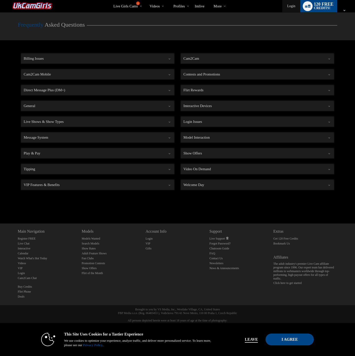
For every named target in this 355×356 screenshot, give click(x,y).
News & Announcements (224, 268)
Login (291, 6)
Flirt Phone (24, 291)
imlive (199, 6)
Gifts (148, 248)
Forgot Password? (220, 243)
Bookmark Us (281, 243)
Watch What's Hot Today (32, 258)
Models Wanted (91, 238)
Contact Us (216, 258)
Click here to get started (287, 283)
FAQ (212, 253)
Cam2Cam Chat (27, 278)
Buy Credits (25, 286)
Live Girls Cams (126, 4)
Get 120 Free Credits (285, 238)
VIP (20, 268)
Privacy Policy (88, 345)
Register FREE (27, 238)
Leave (246, 339)
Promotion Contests (93, 263)
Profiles (179, 6)
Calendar (23, 253)
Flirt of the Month (92, 273)
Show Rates (89, 248)
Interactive (24, 248)
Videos (155, 6)
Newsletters (217, 263)
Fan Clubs (88, 258)
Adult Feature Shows (94, 253)
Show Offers (89, 268)
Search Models (90, 243)
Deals (21, 296)
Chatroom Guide (219, 248)
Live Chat (24, 243)
